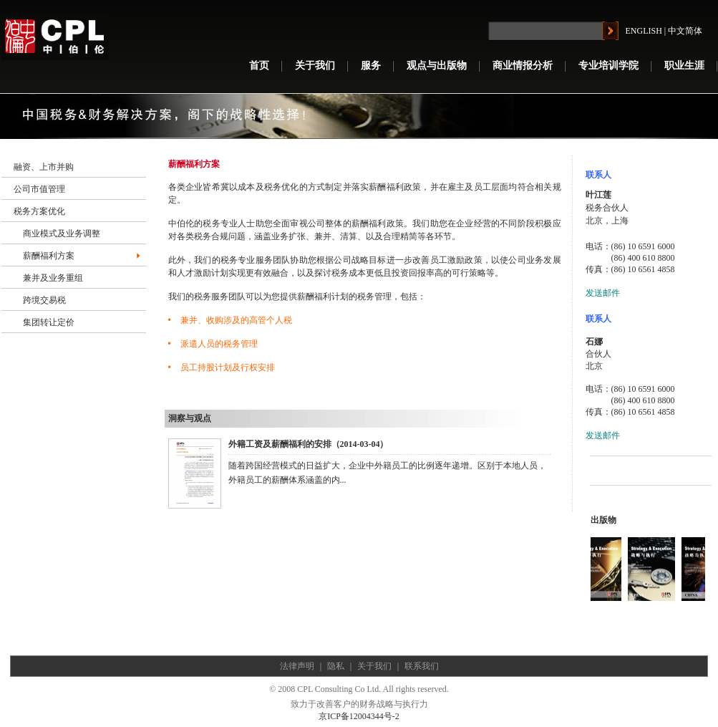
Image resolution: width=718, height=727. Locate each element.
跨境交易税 (44, 300)
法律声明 (297, 666)
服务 (371, 65)
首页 (259, 65)
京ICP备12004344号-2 (359, 716)
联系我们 (421, 666)
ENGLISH (644, 31)
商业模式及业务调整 (61, 233)
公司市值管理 (39, 189)
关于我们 (315, 65)
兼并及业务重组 (53, 278)
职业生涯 (684, 65)
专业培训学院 (608, 65)
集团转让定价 (48, 322)
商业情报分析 (523, 65)
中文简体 (685, 31)
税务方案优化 (39, 211)
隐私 (335, 666)
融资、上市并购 (44, 167)
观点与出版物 (437, 65)
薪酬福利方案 (48, 256)
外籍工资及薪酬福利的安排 (279, 444)
